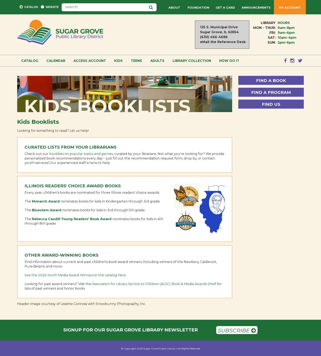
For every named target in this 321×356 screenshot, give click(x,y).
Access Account (89, 61)
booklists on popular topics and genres (81, 154)
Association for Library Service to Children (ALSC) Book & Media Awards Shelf (154, 284)
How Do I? (229, 61)
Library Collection (192, 61)
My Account (290, 7)
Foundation (198, 7)
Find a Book (271, 80)
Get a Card (225, 7)
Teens (136, 61)
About (174, 7)
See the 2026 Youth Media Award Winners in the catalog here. (75, 275)
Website (52, 7)
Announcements (256, 7)
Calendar (55, 61)
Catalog (31, 7)
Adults (157, 61)
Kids (118, 61)
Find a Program (271, 92)
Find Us (271, 104)
